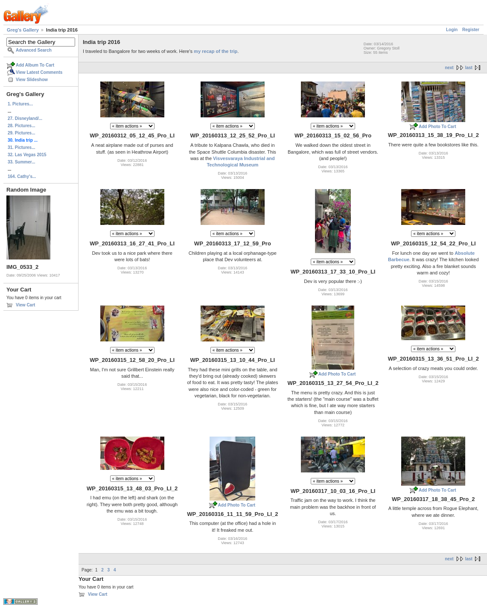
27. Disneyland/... (25, 118)
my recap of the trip (215, 51)
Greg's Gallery (23, 29)
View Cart (25, 305)
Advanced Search (34, 50)
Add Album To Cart (35, 65)
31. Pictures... (21, 147)
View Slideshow (32, 79)
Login (452, 29)
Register (470, 29)
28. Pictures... (21, 125)
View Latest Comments (39, 72)
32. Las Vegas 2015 (27, 154)
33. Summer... (21, 162)
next (449, 67)
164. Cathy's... (22, 176)
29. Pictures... (21, 133)
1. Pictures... (20, 104)
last (468, 67)
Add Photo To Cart (437, 126)
